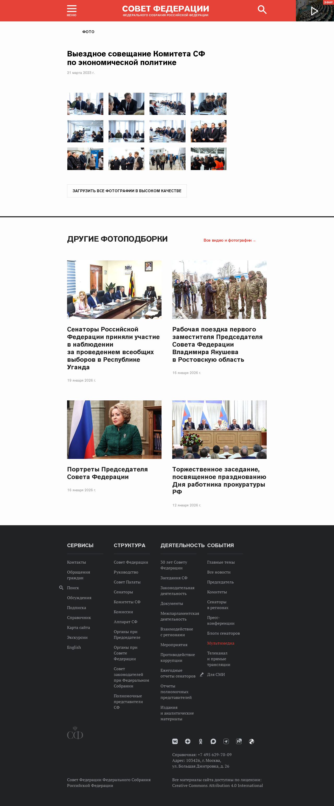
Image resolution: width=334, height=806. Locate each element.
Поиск (73, 588)
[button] (72, 10)
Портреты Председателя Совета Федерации (107, 473)
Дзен (187, 741)
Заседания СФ (174, 578)
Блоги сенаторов (223, 633)
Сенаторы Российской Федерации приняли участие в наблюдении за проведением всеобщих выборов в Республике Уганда (113, 348)
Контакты (76, 562)
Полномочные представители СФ (128, 701)
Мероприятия (173, 644)
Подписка (76, 607)
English (74, 647)
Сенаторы (123, 592)
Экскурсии (77, 637)
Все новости (219, 572)
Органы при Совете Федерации (126, 653)
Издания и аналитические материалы (177, 713)
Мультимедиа (220, 643)
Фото (88, 32)
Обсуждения (79, 597)
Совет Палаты (127, 582)
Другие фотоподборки (117, 239)
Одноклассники (200, 741)
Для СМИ (216, 674)
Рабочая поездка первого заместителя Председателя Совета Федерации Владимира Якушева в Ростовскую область (217, 344)
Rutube (239, 741)
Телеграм (226, 741)
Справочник (79, 617)
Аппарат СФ (126, 621)
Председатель (220, 582)
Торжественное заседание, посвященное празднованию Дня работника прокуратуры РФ (219, 480)
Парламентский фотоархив (251, 741)
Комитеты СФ (127, 602)
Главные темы (221, 562)
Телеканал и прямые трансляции (218, 659)
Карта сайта (78, 627)
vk (175, 741)
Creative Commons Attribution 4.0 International (217, 785)
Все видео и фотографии (228, 240)
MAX (213, 741)
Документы (171, 603)
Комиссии (123, 612)
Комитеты (217, 592)
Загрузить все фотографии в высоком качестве (127, 191)
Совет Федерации (131, 562)
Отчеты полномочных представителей (176, 692)
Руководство (126, 572)
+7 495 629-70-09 (215, 754)
